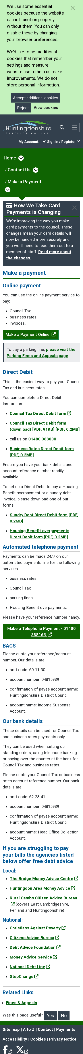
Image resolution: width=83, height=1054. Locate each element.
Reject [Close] (23, 107)
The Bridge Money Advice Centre (44, 878)
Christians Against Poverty (38, 928)
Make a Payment (24, 181)
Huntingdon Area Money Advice (42, 888)
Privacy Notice (63, 1039)
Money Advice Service (33, 957)
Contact (45, 1029)
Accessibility (15, 1039)
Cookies (38, 1039)
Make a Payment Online (31, 334)
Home (10, 158)
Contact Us (19, 169)
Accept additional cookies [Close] (35, 97)
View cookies (46, 107)
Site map (11, 1029)
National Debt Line (30, 966)
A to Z (29, 1029)
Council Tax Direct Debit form (40, 413)
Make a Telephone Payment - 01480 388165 (41, 631)
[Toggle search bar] (62, 127)
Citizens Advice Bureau (34, 937)
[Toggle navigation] (74, 127)
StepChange (24, 976)
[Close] (74, 207)
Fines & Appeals (21, 1002)
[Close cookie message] (72, 8)
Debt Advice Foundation (35, 947)
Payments (65, 1029)
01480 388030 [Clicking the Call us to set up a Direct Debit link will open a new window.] (42, 439)
